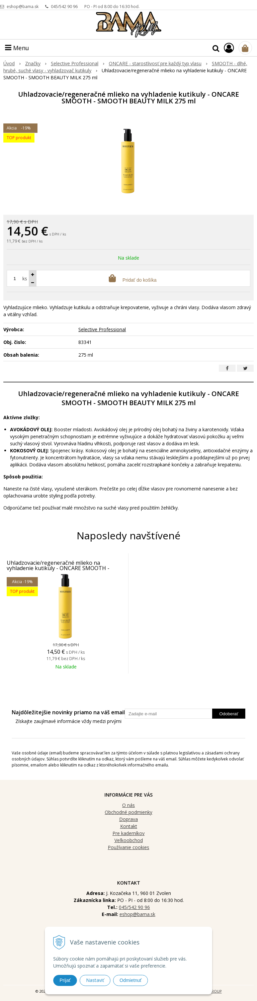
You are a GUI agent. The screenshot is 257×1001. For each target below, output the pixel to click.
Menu (17, 48)
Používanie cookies (128, 847)
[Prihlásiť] (229, 48)
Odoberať (228, 713)
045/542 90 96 (64, 6)
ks (24, 278)
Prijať (65, 980)
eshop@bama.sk (22, 6)
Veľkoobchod (128, 840)
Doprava (128, 819)
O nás (128, 805)
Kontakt (128, 826)
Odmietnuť (130, 980)
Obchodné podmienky (128, 812)
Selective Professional (102, 329)
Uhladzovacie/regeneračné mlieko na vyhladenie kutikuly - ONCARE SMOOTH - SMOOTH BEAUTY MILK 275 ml (58, 568)
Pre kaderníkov (128, 833)
